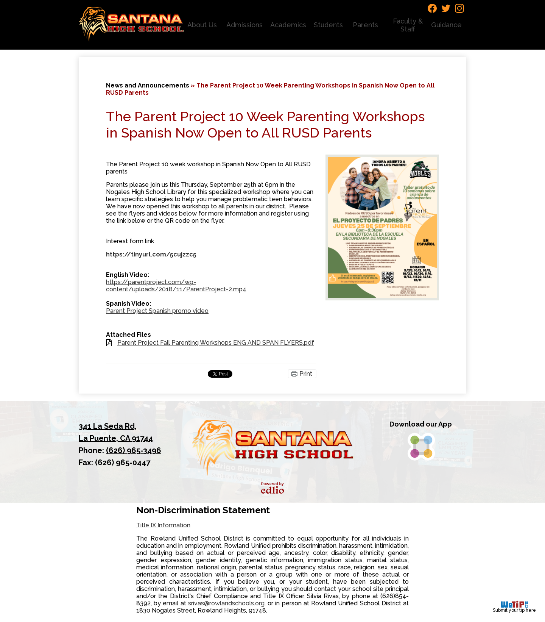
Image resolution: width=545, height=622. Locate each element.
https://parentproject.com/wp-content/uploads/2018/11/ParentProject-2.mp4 (176, 285)
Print (305, 373)
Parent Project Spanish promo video (157, 310)
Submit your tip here (514, 606)
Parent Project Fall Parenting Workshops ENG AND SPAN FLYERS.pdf (215, 342)
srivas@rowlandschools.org (226, 603)
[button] (203, 24)
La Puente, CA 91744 (124, 431)
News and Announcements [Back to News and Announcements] (147, 85)
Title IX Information (163, 525)
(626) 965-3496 (133, 450)
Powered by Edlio (272, 488)
